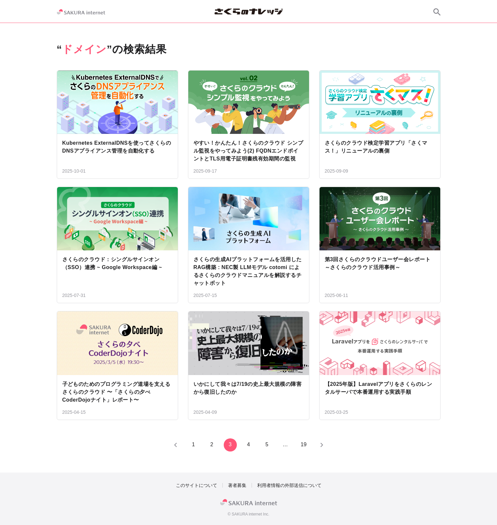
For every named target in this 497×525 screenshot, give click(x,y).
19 (304, 444)
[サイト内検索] (437, 12)
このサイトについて (196, 485)
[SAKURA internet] (81, 11)
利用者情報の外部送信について (289, 485)
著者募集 (237, 485)
